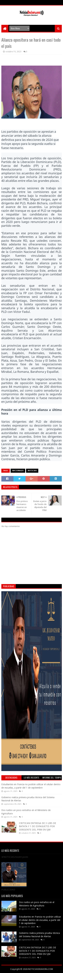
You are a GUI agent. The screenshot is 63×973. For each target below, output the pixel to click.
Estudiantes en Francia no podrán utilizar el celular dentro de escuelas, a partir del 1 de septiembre (40, 920)
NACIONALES (18, 471)
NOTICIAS (32, 471)
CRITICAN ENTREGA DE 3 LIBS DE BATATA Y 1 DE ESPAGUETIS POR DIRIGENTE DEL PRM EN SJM (37, 826)
